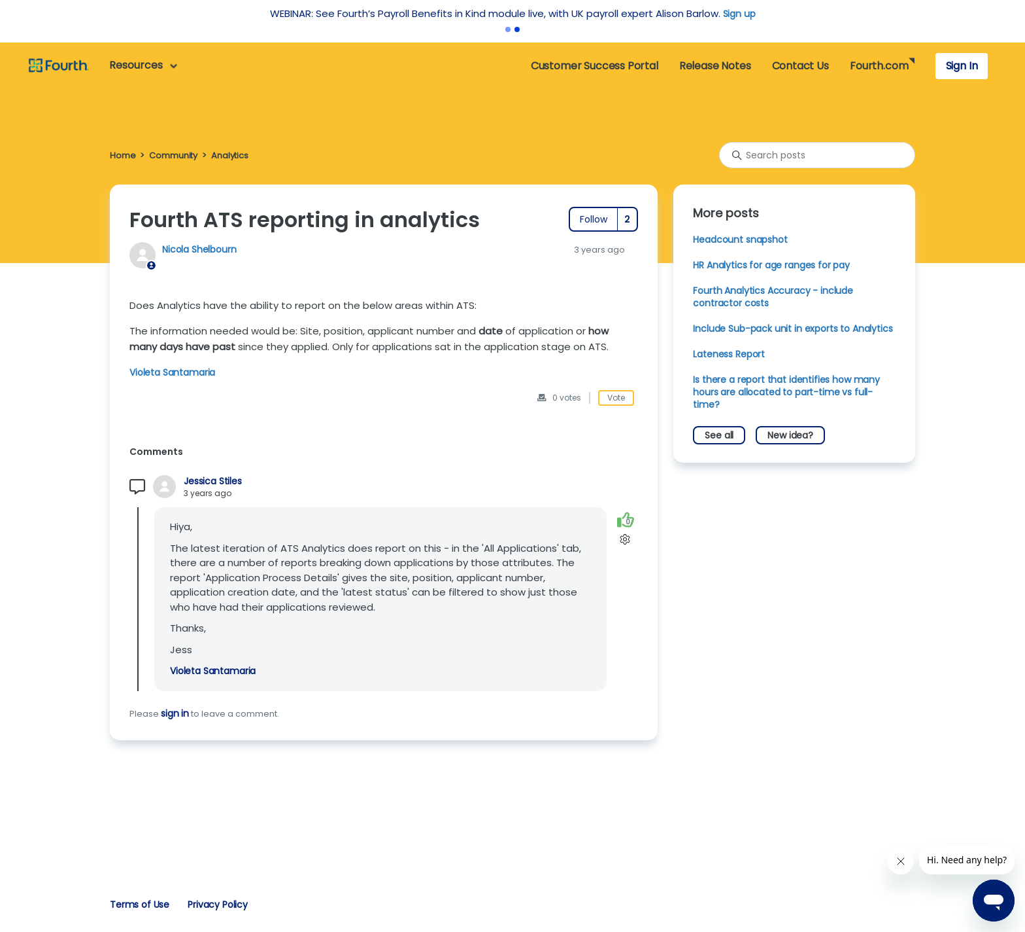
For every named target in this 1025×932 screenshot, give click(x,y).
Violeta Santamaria (172, 372)
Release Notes (715, 65)
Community (173, 155)
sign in (175, 713)
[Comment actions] (625, 539)
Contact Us (800, 65)
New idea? (790, 435)
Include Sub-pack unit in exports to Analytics (792, 328)
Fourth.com (879, 65)
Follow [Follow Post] (593, 219)
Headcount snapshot (740, 239)
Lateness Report (729, 354)
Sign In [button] (962, 65)
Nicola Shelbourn (199, 249)
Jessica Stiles (213, 481)
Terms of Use (139, 904)
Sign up (739, 13)
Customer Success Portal (594, 65)
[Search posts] (817, 155)
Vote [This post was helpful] (616, 397)
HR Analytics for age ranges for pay (771, 265)
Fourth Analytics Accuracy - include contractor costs (773, 297)
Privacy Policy (218, 904)
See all (719, 435)
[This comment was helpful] (625, 519)
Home (122, 155)
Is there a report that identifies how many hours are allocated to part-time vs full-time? (786, 392)
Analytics (229, 155)
